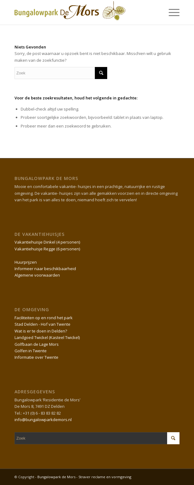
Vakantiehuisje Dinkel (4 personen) (47, 242)
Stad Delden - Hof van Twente (42, 324)
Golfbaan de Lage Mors (37, 344)
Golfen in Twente (31, 350)
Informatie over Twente (36, 357)
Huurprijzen (26, 262)
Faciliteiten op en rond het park (44, 317)
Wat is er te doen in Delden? (41, 331)
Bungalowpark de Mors (56, 477)
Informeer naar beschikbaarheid (45, 268)
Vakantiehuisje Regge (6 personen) (47, 249)
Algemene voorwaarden (37, 275)
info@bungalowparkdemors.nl (43, 419)
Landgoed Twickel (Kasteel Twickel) (47, 337)
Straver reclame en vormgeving (104, 477)
